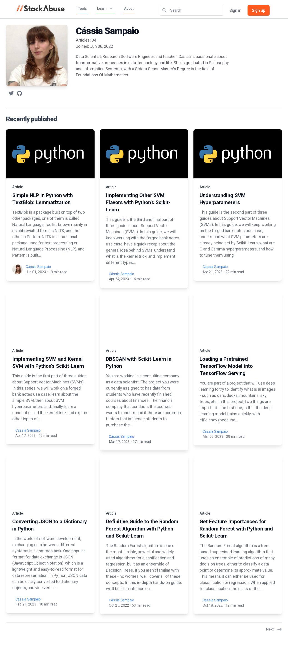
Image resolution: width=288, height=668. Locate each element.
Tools (82, 8)
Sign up (258, 10)
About (129, 8)
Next (274, 629)
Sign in (235, 10)
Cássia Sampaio (38, 267)
